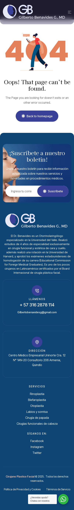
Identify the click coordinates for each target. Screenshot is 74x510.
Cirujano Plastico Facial (20, 476)
